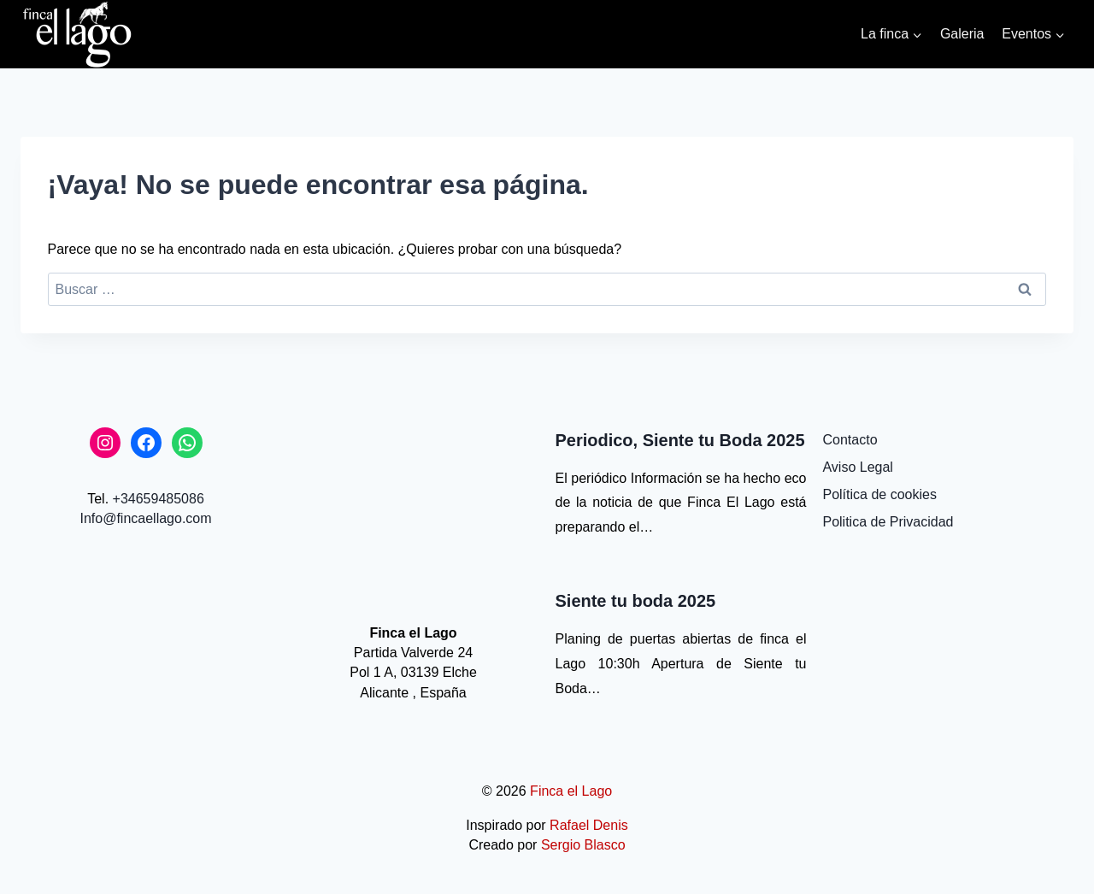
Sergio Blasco (583, 845)
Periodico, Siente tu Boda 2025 (680, 440)
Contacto (849, 439)
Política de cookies (879, 494)
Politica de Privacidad (887, 522)
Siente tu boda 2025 (636, 600)
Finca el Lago (571, 791)
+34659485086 (158, 498)
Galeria (962, 33)
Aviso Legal (857, 467)
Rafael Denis (589, 825)
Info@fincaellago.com (145, 518)
